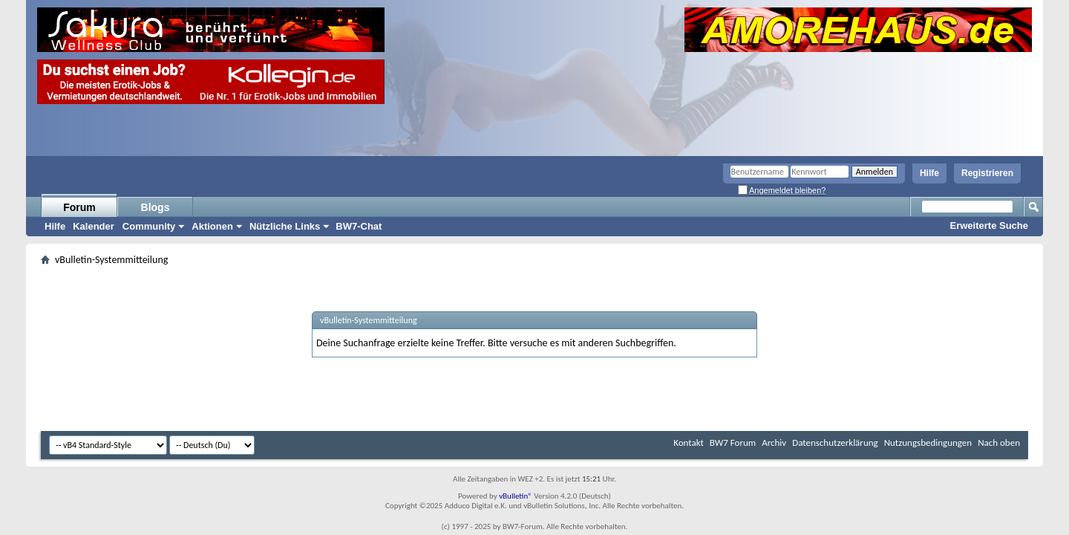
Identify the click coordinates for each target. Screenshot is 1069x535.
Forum (79, 207)
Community (149, 226)
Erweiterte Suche (989, 225)
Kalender (93, 226)
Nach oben (999, 442)
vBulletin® (515, 496)
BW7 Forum (733, 442)
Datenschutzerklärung (835, 442)
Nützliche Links (284, 226)
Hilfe (929, 173)
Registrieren (987, 173)
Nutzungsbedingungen (928, 442)
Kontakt (688, 442)
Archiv (774, 442)
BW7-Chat (359, 226)
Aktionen (212, 226)
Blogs (155, 207)
